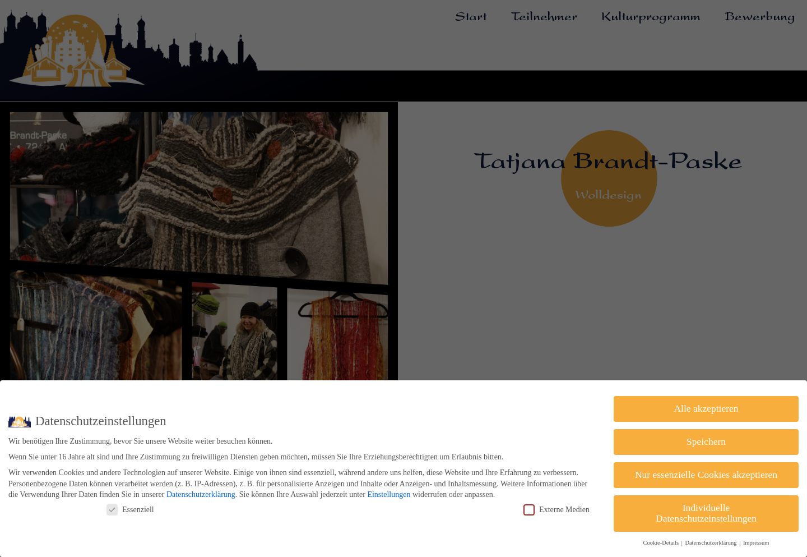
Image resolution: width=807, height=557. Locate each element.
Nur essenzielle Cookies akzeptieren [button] (706, 474)
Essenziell (130, 509)
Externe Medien (556, 509)
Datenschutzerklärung (200, 494)
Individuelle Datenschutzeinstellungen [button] (706, 513)
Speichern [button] (706, 441)
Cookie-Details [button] (661, 543)
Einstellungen (388, 494)
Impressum (756, 543)
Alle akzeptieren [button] (706, 408)
